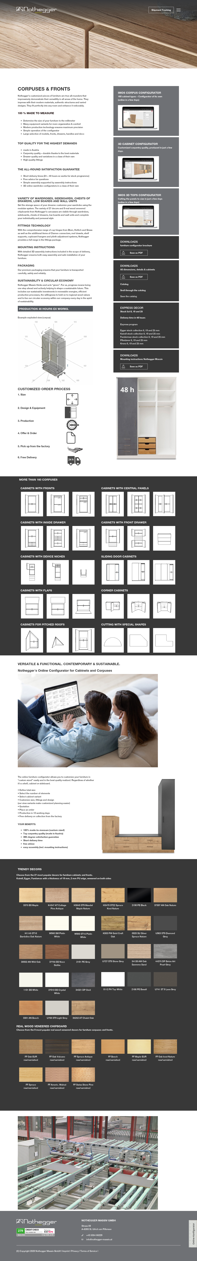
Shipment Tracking (161, 10)
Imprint (65, 1251)
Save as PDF (136, 252)
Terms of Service (88, 1251)
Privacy (75, 1251)
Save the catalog (128, 296)
